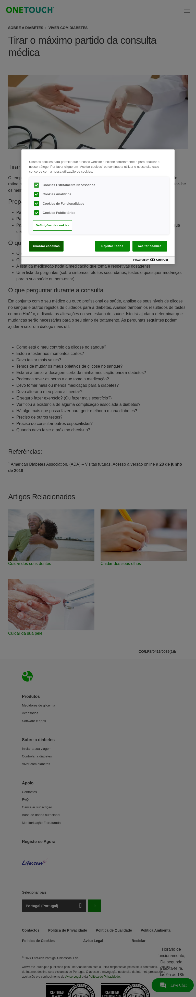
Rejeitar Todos (112, 245)
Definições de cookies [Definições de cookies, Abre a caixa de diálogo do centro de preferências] (52, 225)
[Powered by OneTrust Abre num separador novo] (152, 261)
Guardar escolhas (46, 245)
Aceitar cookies (150, 245)
